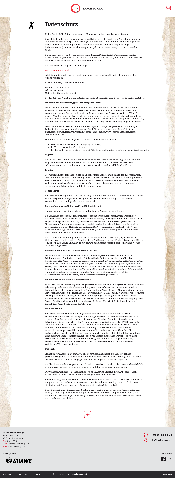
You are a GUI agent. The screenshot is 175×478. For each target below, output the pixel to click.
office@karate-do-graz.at (19, 444)
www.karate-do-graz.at (57, 70)
